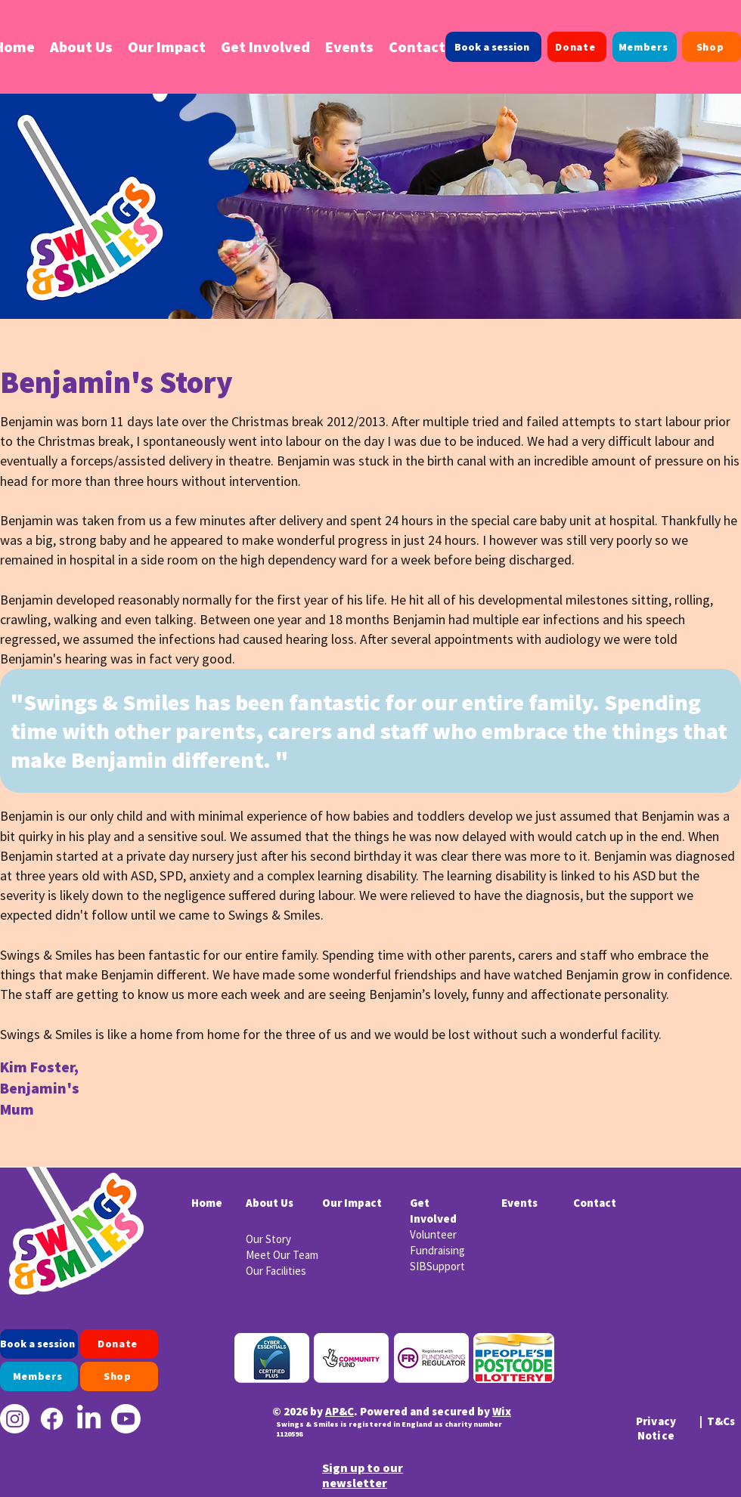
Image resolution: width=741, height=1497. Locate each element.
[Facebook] (52, 1419)
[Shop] (711, 47)
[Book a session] (493, 47)
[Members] (644, 47)
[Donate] (576, 47)
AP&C (339, 1411)
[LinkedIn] (89, 1419)
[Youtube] (126, 1419)
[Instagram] (14, 1419)
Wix (501, 1411)
